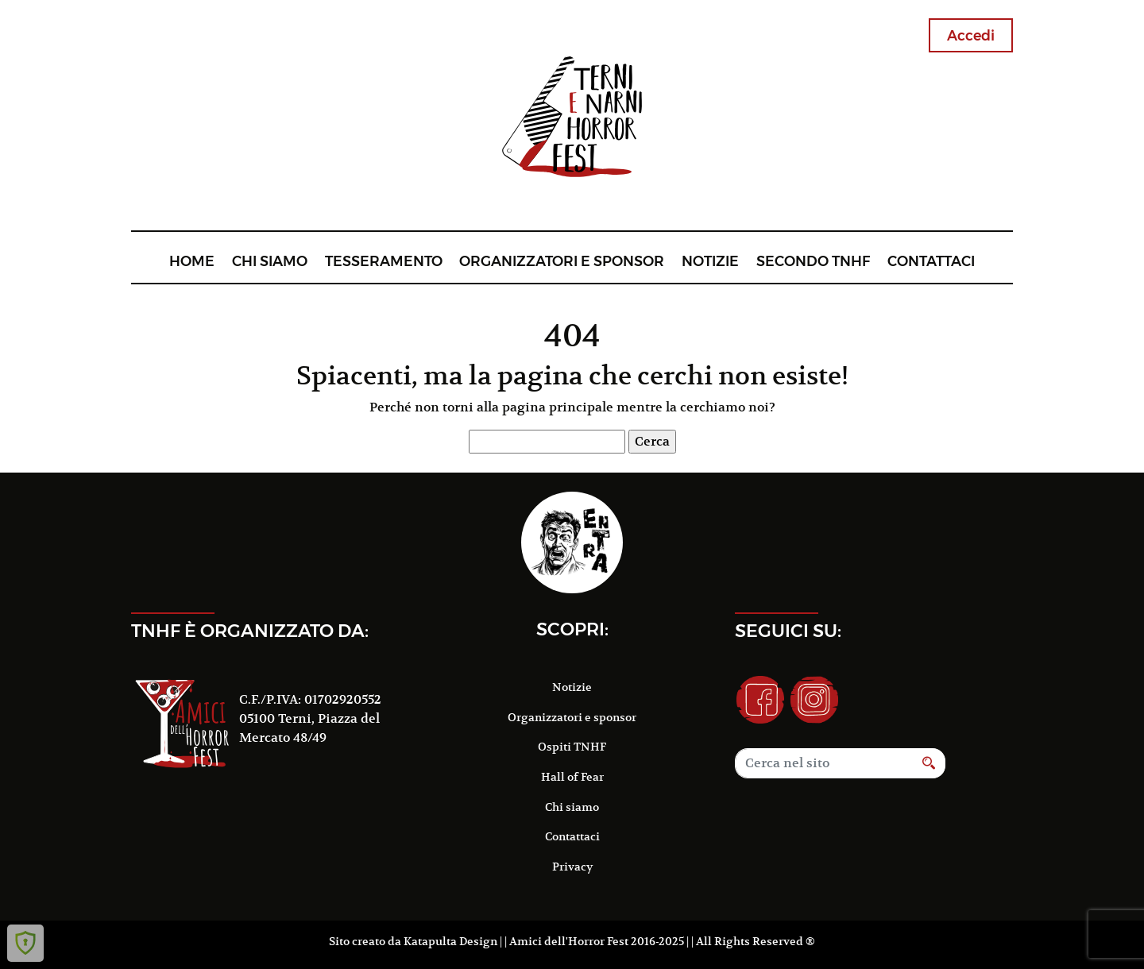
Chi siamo (269, 261)
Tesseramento (384, 261)
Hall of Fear (572, 777)
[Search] (824, 763)
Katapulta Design (450, 941)
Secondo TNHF (813, 261)
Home (191, 261)
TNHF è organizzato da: (250, 631)
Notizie (710, 261)
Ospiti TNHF (572, 746)
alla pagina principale (545, 407)
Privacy (572, 866)
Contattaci (931, 261)
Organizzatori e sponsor (561, 261)
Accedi (971, 35)
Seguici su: (788, 631)
